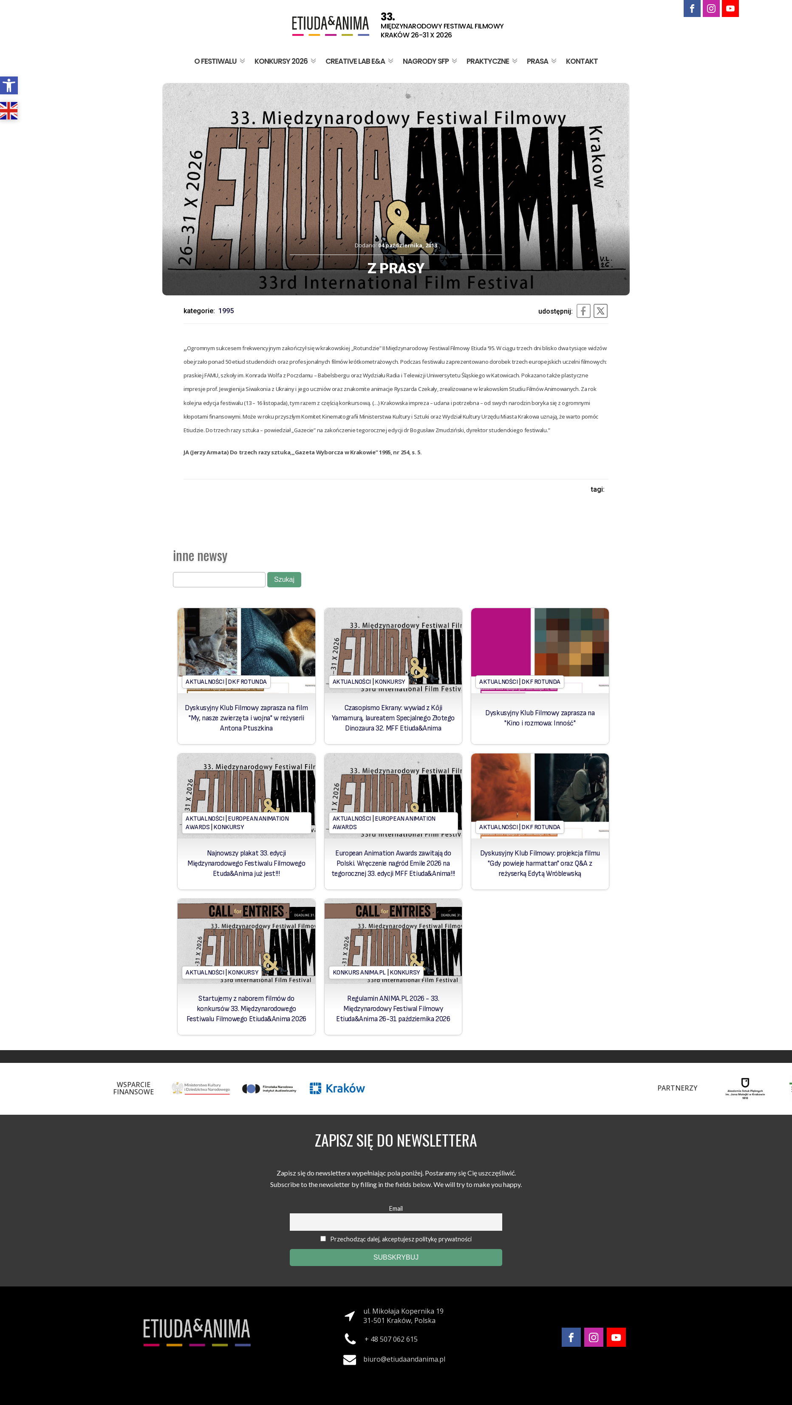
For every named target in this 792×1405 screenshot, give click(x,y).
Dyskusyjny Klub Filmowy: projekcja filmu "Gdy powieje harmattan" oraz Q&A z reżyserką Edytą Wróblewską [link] (540, 863)
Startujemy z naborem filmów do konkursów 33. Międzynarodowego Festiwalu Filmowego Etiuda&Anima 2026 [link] (246, 1008)
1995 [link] (226, 311)
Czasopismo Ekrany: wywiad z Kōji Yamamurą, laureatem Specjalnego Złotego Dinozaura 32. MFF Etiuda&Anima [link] (393, 718)
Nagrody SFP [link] (431, 61)
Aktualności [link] (205, 682)
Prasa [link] (542, 61)
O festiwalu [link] (220, 61)
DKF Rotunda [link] (247, 682)
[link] (9, 85)
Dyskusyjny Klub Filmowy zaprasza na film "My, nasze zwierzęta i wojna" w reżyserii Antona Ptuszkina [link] (246, 718)
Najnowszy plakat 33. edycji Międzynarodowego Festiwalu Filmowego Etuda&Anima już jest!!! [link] (246, 863)
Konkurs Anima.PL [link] (359, 973)
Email (396, 1208)
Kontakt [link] (582, 61)
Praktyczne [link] (493, 61)
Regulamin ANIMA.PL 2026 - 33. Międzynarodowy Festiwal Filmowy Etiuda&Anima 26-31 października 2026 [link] (393, 1008)
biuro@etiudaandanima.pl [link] (404, 1359)
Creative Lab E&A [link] (360, 61)
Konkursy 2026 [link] (286, 61)
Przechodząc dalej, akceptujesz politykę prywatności (396, 1239)
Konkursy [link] (390, 682)
